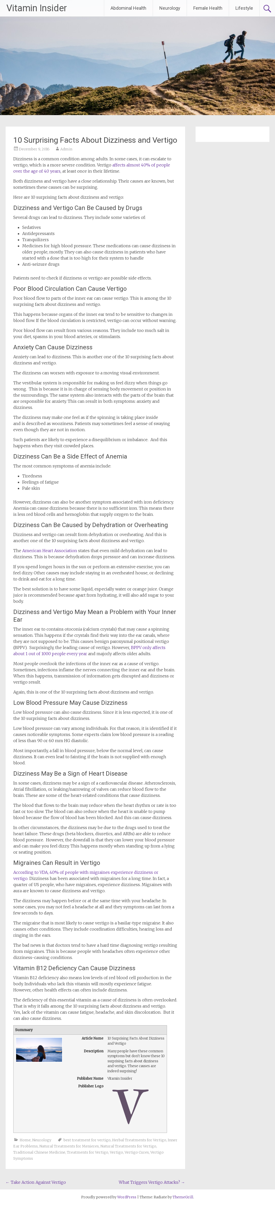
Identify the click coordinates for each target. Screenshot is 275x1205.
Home (25, 1140)
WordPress (126, 1197)
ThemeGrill (183, 1197)
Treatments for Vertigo (87, 1152)
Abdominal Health (128, 8)
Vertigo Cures (137, 1152)
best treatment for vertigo (87, 1140)
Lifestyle (244, 8)
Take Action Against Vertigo (36, 1182)
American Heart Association (49, 550)
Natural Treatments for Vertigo (128, 1146)
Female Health (207, 8)
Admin (66, 149)
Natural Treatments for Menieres (69, 1146)
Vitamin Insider (36, 8)
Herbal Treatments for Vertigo (139, 1140)
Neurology (169, 8)
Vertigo (116, 1152)
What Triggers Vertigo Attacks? (152, 1182)
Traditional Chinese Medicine (39, 1152)
